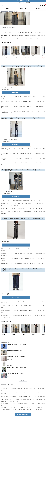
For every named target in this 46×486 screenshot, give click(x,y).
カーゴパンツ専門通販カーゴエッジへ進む (23, 415)
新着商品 (7, 8)
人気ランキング (38, 8)
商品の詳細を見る (16, 92)
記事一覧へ (24, 380)
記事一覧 (11, 11)
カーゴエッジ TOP (4, 11)
